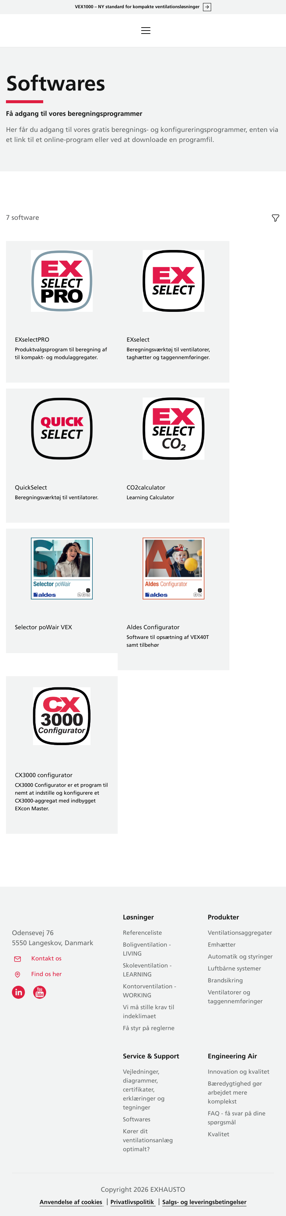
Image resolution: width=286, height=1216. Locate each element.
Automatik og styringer (240, 957)
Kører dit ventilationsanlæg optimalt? (148, 1141)
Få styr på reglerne (149, 1029)
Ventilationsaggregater (240, 933)
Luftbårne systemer (234, 969)
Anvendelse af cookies (70, 1203)
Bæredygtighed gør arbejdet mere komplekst (235, 1093)
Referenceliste (142, 933)
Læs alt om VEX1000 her (207, 7)
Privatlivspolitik (133, 1203)
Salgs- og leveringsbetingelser (204, 1203)
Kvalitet (218, 1135)
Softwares (136, 1120)
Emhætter (222, 945)
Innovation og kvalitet (238, 1072)
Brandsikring (225, 981)
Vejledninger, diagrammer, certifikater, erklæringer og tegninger (144, 1090)
